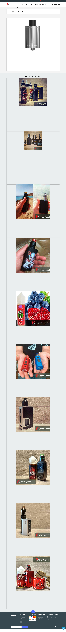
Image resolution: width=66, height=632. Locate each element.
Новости (21, 619)
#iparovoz (37, 76)
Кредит (21, 618)
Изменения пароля (40, 618)
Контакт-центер (22, 621)
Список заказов (40, 617)
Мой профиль (40, 616)
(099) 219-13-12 (55, 617)
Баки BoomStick (33, 68)
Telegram (49, 620)
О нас (21, 616)
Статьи (21, 620)
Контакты (21, 622)
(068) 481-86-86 (50, 617)
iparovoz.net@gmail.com (51, 619)
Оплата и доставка (22, 617)
